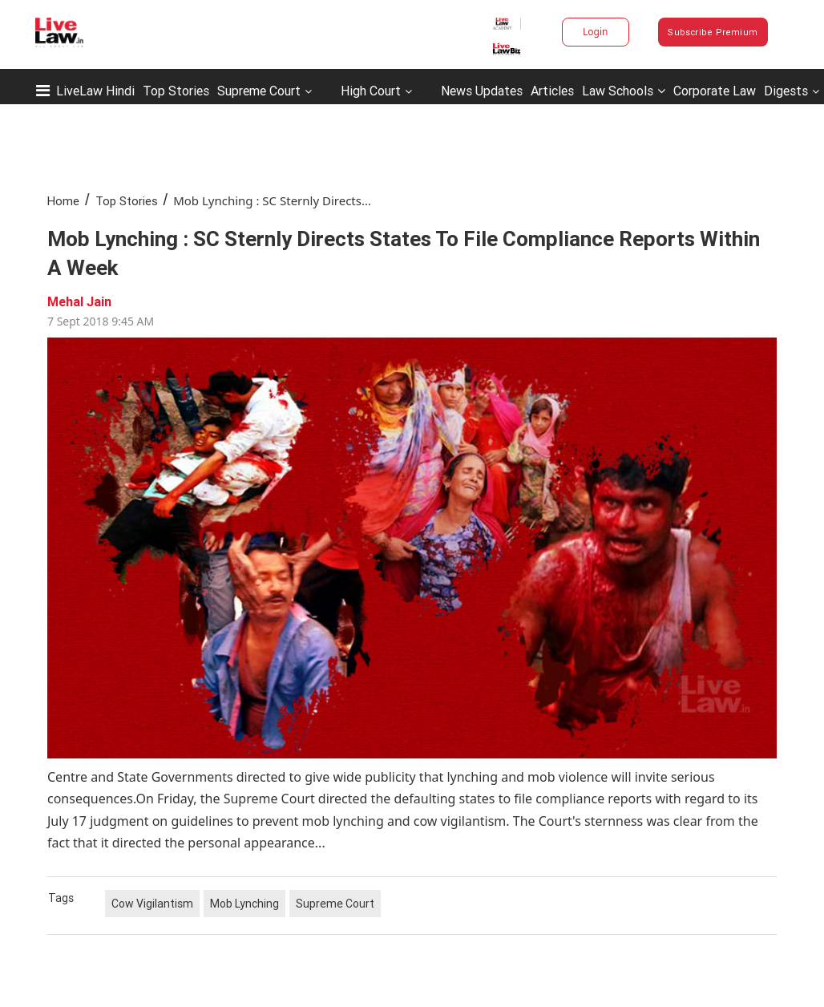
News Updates (482, 91)
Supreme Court (259, 91)
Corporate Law (714, 91)
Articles (552, 91)
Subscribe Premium (712, 32)
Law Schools (623, 91)
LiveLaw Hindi (95, 91)
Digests (786, 91)
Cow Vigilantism (152, 903)
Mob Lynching (244, 903)
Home (63, 200)
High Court (371, 91)
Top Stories (176, 91)
